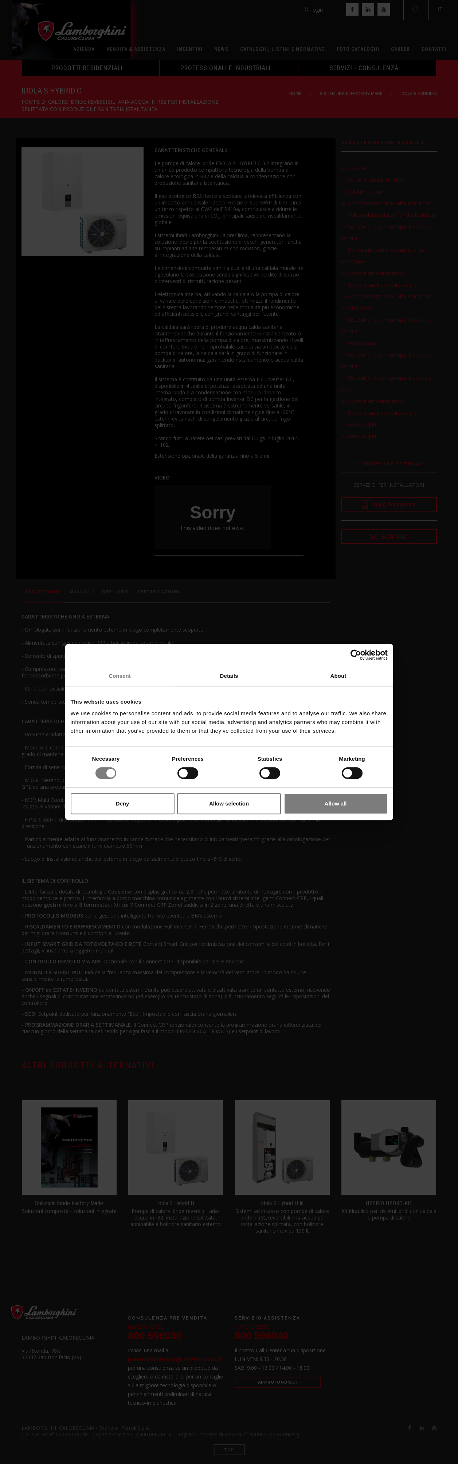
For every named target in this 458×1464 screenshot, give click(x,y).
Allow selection (229, 803)
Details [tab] (229, 676)
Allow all (336, 803)
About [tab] (338, 676)
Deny (122, 803)
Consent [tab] (120, 676)
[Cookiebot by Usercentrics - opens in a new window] (356, 654)
